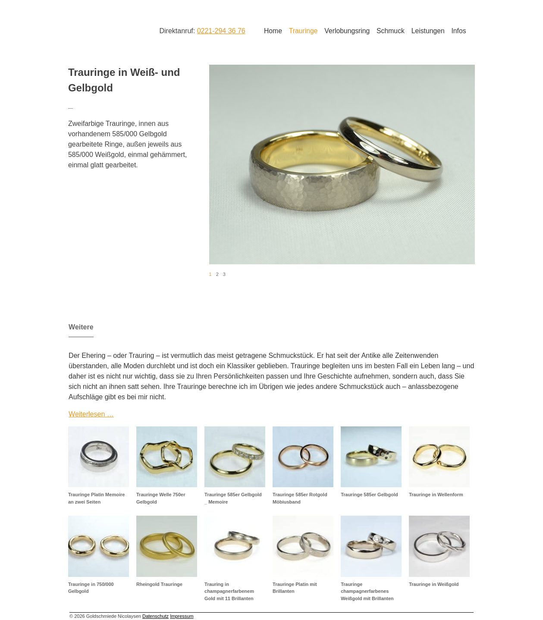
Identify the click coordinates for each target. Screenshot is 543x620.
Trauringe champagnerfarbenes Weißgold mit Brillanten (367, 591)
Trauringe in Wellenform (436, 494)
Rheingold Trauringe (159, 584)
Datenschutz (155, 616)
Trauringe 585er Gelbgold (369, 494)
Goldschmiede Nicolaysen (102, 29)
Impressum (181, 616)
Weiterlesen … (91, 414)
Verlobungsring (347, 30)
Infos (458, 30)
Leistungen (428, 30)
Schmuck (391, 30)
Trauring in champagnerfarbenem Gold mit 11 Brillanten (229, 591)
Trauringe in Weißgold (433, 584)
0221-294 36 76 (221, 30)
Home (273, 30)
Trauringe (303, 30)
